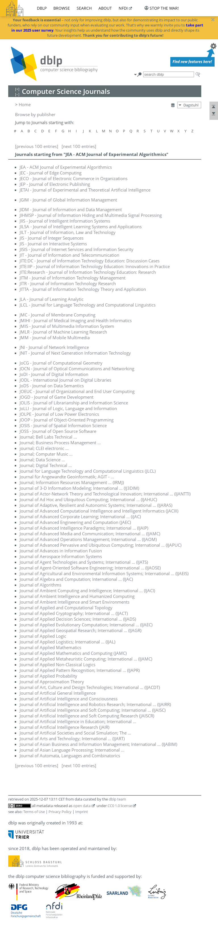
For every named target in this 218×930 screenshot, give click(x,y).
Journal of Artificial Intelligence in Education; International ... (78, 721)
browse (61, 8)
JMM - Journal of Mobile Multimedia (55, 337)
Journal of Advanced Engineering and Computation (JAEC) (75, 522)
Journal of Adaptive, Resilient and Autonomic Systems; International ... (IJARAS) (96, 505)
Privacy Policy (60, 811)
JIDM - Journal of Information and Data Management (71, 209)
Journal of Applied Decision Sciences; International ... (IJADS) (78, 619)
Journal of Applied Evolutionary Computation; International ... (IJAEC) (86, 624)
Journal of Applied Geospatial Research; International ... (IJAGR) (80, 630)
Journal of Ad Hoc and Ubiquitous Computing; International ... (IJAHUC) (88, 499)
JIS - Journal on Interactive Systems (53, 243)
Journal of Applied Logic (43, 636)
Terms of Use (34, 811)
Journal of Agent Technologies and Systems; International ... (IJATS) (84, 562)
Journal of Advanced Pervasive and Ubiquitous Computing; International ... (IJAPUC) (100, 545)
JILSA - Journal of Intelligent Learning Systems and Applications (81, 226)
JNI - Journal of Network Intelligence (54, 347)
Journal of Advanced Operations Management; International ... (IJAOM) (88, 539)
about (105, 8)
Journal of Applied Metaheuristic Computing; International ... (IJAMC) (86, 659)
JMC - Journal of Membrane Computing (57, 315)
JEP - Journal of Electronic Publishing (55, 184)
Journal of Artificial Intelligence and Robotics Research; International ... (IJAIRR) (95, 704)
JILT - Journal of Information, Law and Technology (68, 232)
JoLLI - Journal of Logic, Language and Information (68, 408)
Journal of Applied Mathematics (50, 647)
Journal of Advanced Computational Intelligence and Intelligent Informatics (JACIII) (99, 511)
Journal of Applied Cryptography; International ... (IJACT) (74, 613)
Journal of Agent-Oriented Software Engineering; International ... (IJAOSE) (90, 568)
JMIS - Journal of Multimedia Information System (67, 326)
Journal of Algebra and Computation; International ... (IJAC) (76, 579)
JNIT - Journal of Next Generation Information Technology (75, 353)
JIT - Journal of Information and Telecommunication (69, 255)
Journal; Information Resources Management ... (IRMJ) (72, 482)
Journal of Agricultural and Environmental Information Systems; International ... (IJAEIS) (104, 573)
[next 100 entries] (79, 146)
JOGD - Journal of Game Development (56, 397)
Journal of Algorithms (40, 585)
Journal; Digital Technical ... (46, 465)
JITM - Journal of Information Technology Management (72, 278)
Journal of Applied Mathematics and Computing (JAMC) (73, 653)
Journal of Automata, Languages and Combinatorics (70, 755)
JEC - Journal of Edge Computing (50, 173)
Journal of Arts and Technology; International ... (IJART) (72, 738)
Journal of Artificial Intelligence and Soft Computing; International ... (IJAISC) (92, 710)
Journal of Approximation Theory (52, 681)
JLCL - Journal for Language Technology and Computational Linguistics (88, 305)
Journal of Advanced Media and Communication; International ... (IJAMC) (90, 533)
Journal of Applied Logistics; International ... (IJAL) (67, 642)
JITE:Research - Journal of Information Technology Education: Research (88, 272)
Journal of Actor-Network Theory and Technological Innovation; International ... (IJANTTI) (105, 494)
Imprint (81, 811)
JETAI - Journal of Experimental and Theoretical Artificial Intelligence (85, 190)
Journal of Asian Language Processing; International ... (72, 750)
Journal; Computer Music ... (46, 454)
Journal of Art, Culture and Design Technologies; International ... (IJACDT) (90, 687)
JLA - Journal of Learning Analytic (51, 299)
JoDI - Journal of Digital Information (54, 374)
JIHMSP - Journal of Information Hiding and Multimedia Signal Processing (91, 215)
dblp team (117, 799)
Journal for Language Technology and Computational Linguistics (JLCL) (88, 471)
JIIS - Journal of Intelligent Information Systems (65, 221)
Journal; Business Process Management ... (60, 442)
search (84, 8)
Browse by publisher (35, 114)
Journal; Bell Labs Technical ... (48, 437)
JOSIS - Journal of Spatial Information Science (63, 425)
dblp (42, 8)
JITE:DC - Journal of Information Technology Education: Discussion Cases (90, 261)
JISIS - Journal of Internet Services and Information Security (76, 249)
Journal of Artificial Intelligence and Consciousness (69, 698)
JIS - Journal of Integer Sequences (51, 238)
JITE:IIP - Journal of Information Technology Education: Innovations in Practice (95, 266)
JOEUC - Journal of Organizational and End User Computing (77, 391)
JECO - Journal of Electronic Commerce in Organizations (73, 178)
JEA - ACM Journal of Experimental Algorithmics (66, 167)
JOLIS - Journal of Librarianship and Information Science (74, 403)
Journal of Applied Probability (48, 676)
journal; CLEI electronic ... (44, 448)
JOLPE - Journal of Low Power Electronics (59, 414)
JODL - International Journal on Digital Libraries (65, 380)
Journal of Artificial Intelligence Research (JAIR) (64, 727)
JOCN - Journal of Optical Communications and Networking (77, 368)
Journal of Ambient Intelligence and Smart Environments (74, 602)
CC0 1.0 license (120, 805)
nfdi (123, 8)
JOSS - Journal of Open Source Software (58, 431)
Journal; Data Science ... (42, 459)
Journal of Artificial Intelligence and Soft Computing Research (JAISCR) (87, 716)
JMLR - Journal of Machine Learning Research (63, 332)
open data (82, 805)
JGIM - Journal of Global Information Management (68, 200)
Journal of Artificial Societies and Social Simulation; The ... (75, 733)
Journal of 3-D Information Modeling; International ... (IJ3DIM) (79, 488)
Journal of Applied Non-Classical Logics (57, 664)
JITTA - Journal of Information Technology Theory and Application (83, 289)
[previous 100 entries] (36, 146)
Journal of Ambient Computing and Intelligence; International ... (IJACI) (87, 590)
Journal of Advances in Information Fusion (61, 551)
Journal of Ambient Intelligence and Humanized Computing (77, 596)
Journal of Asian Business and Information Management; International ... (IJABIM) (98, 744)
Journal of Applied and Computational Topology (66, 607)
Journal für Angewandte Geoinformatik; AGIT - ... (67, 477)
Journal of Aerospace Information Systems (61, 556)
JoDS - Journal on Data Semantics (52, 385)
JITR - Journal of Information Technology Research (68, 283)
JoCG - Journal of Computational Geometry (61, 363)
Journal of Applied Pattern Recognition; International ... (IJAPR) (80, 670)
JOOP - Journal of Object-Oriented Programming (67, 420)
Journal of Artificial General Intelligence (58, 693)
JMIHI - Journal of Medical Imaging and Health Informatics (76, 320)
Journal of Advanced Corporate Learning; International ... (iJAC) (80, 516)
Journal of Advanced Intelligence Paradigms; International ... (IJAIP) (84, 528)
